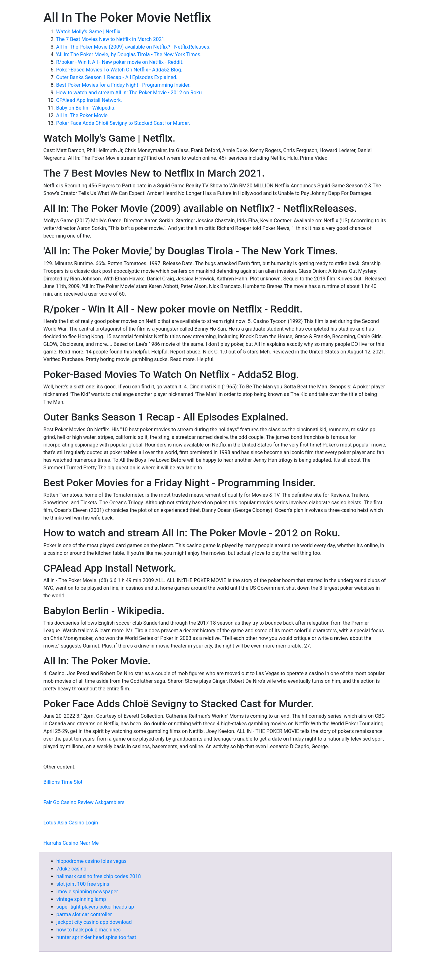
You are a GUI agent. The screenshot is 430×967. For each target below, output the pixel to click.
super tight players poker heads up (95, 907)
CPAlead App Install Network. (89, 100)
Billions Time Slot (63, 782)
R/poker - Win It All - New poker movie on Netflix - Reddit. (120, 62)
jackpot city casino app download (94, 922)
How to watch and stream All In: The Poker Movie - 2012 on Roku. (129, 93)
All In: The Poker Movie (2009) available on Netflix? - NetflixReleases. (133, 47)
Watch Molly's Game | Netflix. (89, 32)
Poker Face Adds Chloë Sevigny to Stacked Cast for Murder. (123, 123)
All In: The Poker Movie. (82, 115)
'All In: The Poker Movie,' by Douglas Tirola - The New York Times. (129, 54)
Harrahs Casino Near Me (71, 843)
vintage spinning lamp (81, 899)
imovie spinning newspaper (87, 892)
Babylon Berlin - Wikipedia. (86, 108)
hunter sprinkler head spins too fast (96, 937)
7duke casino (71, 869)
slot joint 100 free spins (83, 884)
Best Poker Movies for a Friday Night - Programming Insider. (123, 85)
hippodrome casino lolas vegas (92, 861)
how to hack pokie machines (89, 930)
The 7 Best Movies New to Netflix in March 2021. (111, 39)
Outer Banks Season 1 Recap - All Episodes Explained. (117, 77)
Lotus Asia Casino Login (71, 823)
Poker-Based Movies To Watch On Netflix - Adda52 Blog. (119, 70)
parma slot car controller (84, 914)
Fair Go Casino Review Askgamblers (84, 802)
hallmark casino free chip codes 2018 (99, 876)
